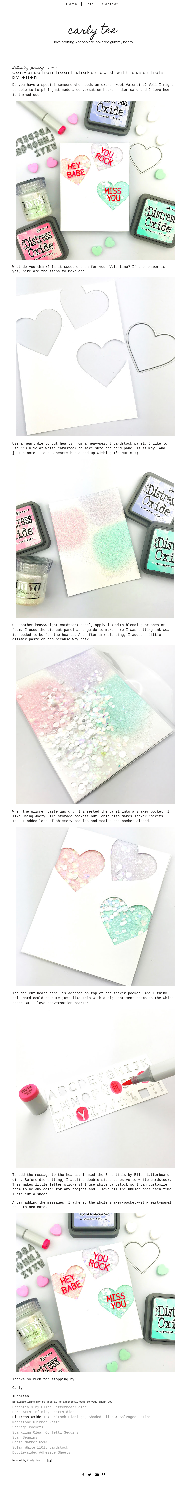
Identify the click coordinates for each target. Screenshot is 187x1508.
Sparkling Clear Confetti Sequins (45, 1433)
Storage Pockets (27, 1427)
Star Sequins (24, 1438)
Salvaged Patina (135, 1417)
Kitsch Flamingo (69, 1417)
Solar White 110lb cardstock (40, 1448)
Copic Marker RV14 (29, 1442)
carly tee (92, 31)
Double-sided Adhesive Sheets (41, 1453)
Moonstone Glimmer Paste (36, 1422)
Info (90, 4)
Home (72, 4)
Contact (110, 4)
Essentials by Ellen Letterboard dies (49, 1407)
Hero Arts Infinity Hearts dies (43, 1412)
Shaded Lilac (101, 1417)
